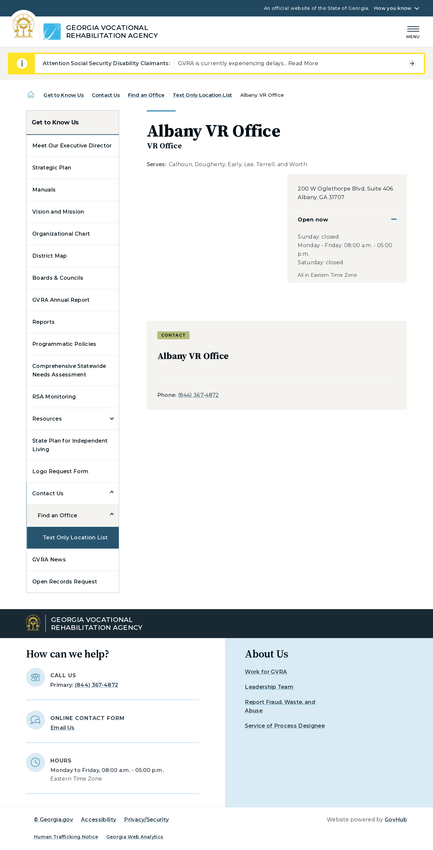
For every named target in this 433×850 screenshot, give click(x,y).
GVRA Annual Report (61, 300)
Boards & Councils (57, 278)
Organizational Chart (61, 234)
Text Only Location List (202, 95)
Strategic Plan (51, 168)
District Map (49, 256)
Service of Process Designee (285, 726)
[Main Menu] (413, 31)
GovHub (396, 819)
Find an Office (146, 95)
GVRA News (49, 559)
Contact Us (106, 95)
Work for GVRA (266, 672)
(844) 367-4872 (198, 395)
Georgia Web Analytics (135, 837)
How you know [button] (392, 8)
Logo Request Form (60, 471)
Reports (43, 322)
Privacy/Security (146, 819)
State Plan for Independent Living (70, 445)
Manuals (44, 190)
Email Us (62, 728)
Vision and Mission (58, 212)
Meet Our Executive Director (72, 145)
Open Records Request (64, 582)
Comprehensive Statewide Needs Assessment (69, 370)
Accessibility (98, 819)
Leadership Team (269, 687)
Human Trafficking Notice (66, 837)
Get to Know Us (63, 95)
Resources (47, 419)
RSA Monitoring (54, 397)
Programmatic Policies (64, 344)
